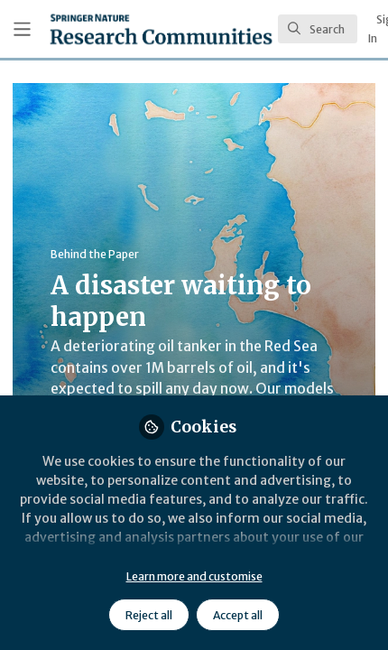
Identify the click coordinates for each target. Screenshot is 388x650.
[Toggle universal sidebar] (22, 29)
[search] (317, 28)
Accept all (238, 615)
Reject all (148, 615)
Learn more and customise (194, 576)
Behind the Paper (95, 254)
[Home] (161, 29)
